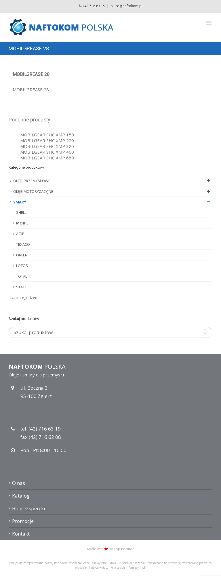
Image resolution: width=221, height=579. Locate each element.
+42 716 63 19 (93, 5)
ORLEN (22, 255)
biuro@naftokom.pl (126, 5)
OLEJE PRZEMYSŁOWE (112, 180)
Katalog (21, 495)
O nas (18, 483)
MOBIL (22, 223)
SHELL (21, 212)
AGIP (20, 233)
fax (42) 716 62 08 (40, 437)
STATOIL (23, 287)
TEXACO (23, 244)
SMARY (112, 202)
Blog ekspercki (28, 508)
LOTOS (22, 265)
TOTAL (21, 276)
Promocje (23, 521)
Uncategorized (24, 297)
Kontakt (21, 533)
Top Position (124, 548)
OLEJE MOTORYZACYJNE (112, 191)
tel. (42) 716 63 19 (40, 428)
